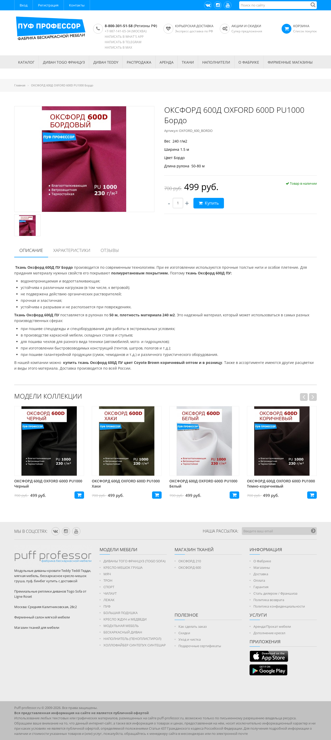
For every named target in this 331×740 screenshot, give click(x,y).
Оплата (259, 580)
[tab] (31, 250)
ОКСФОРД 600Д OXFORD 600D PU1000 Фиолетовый (48, 484)
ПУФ (106, 606)
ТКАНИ (188, 62)
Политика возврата (268, 599)
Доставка (260, 574)
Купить (209, 203)
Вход (23, 5)
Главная (19, 85)
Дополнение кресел (269, 633)
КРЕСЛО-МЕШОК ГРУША (122, 567)
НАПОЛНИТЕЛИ (216, 62)
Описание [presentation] (31, 250)
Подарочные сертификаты (199, 646)
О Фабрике (262, 561)
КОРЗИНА (301, 26)
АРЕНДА (167, 62)
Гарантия (260, 587)
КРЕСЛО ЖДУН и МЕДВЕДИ (125, 619)
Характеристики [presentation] (71, 250)
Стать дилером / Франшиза (275, 593)
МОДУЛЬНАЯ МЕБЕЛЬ (121, 625)
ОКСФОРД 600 (189, 567)
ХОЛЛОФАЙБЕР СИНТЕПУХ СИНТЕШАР (134, 645)
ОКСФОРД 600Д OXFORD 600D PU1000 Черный (126, 484)
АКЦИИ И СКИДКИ (246, 26)
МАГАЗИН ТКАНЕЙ (194, 549)
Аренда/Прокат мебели (272, 626)
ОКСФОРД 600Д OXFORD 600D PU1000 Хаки (203, 484)
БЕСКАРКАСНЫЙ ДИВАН (122, 632)
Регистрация (48, 5)
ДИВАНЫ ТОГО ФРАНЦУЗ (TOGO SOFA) (134, 561)
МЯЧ (107, 574)
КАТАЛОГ (26, 62)
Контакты (77, 5)
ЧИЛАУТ (110, 593)
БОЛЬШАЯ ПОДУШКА (120, 612)
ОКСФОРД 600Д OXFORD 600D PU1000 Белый (281, 484)
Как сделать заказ (192, 626)
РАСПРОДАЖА (139, 62)
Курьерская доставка (194, 26)
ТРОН (107, 580)
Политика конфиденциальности (279, 606)
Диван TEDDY (105, 62)
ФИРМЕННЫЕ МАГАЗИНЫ (290, 62)
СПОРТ (108, 587)
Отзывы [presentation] (110, 250)
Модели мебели (118, 549)
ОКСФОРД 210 (189, 561)
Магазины (261, 567)
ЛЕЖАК (109, 599)
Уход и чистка (189, 639)
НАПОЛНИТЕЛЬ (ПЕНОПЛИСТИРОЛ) (132, 638)
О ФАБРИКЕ (248, 62)
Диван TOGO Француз (64, 62)
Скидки (184, 633)
